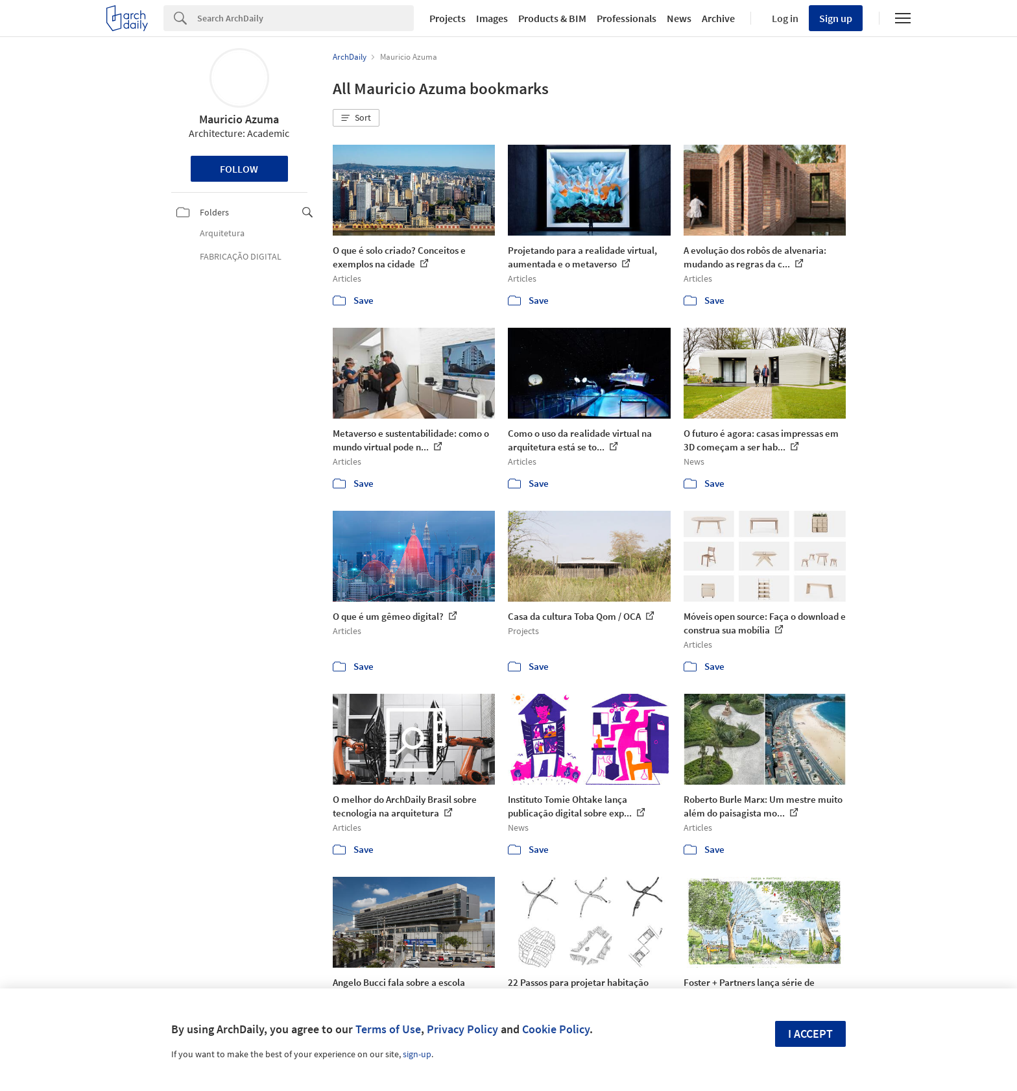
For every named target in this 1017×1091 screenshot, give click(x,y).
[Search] (305, 18)
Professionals (626, 18)
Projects (447, 18)
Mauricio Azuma (239, 119)
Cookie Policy (556, 1029)
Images (492, 18)
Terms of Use (388, 1029)
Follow (239, 168)
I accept (810, 1033)
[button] (356, 118)
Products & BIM (552, 18)
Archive (718, 18)
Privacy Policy (462, 1029)
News (679, 18)
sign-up (417, 1054)
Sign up (835, 18)
